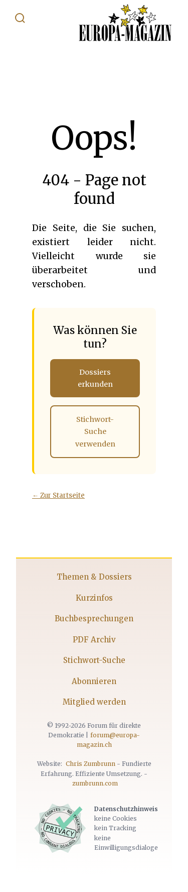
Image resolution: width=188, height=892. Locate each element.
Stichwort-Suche (94, 660)
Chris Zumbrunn (90, 763)
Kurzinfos (94, 598)
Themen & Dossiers (94, 577)
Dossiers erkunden (95, 378)
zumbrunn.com (95, 783)
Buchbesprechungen (94, 618)
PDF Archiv (94, 639)
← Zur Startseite (58, 495)
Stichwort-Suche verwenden (95, 432)
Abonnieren (94, 681)
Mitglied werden (94, 702)
